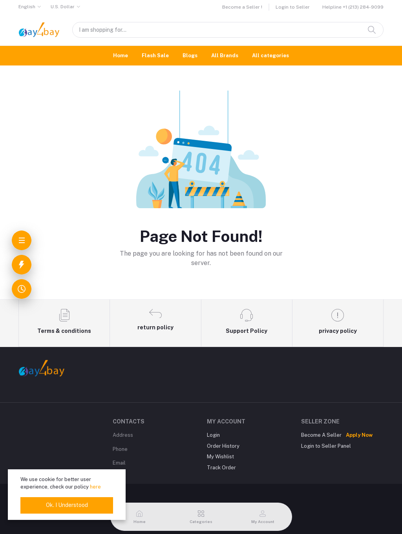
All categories (270, 55)
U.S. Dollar (63, 6)
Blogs (190, 55)
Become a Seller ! (242, 7)
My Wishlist (220, 457)
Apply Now (359, 435)
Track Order (221, 467)
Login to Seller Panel (326, 446)
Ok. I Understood (67, 505)
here (95, 487)
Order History (223, 446)
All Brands (224, 55)
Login (213, 435)
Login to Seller (293, 7)
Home (120, 55)
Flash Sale (155, 55)
